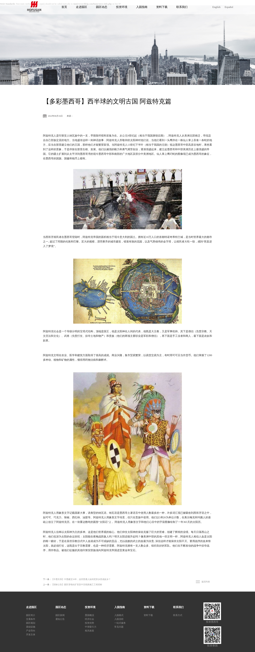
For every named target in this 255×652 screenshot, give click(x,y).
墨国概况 (89, 615)
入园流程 (118, 619)
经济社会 (89, 619)
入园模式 (118, 615)
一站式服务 (120, 623)
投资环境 (121, 6)
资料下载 (161, 6)
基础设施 (30, 626)
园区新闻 (60, 615)
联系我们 (182, 6)
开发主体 (30, 634)
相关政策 (89, 630)
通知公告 (60, 619)
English (216, 7)
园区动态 (101, 6)
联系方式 (177, 615)
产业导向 (30, 630)
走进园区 (81, 6)
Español (229, 7)
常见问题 (118, 626)
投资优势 (89, 623)
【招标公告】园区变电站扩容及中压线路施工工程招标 (76, 584)
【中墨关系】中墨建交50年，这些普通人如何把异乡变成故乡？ (81, 579)
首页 (64, 6)
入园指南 (141, 6)
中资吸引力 (90, 626)
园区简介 (30, 615)
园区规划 (30, 623)
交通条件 (30, 619)
